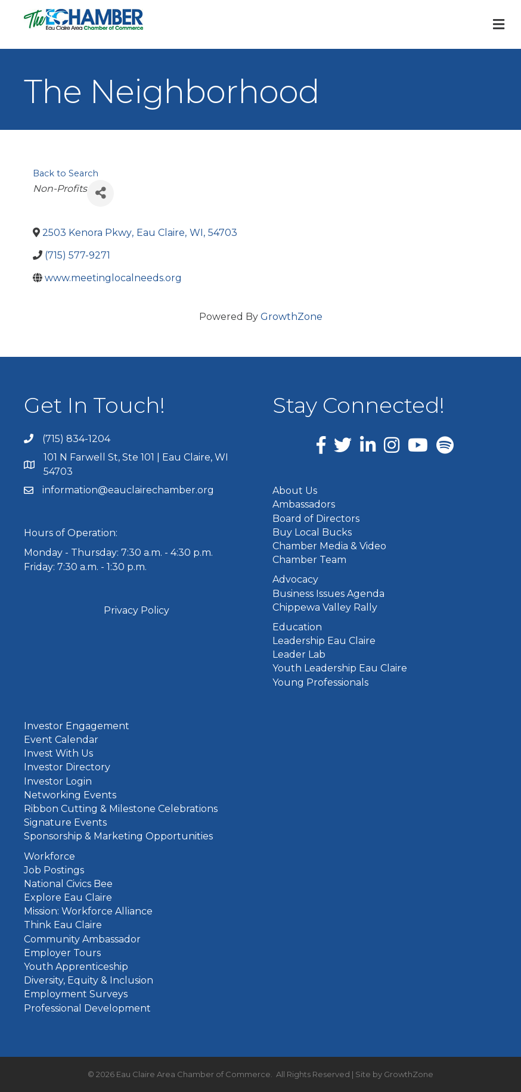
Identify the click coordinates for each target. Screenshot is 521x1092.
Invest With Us (58, 753)
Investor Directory (67, 767)
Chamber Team (309, 559)
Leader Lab (298, 654)
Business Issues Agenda (328, 593)
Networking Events (70, 795)
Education (297, 627)
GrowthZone (291, 316)
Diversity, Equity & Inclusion (88, 980)
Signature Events (65, 822)
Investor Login (58, 781)
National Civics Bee (68, 883)
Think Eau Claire (63, 925)
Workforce (49, 856)
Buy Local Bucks (312, 532)
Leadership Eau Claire (324, 640)
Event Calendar (61, 739)
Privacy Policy (136, 610)
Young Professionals (320, 682)
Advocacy (295, 579)
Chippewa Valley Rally (324, 607)
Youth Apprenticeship (76, 966)
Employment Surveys (76, 994)
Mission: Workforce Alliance (88, 911)
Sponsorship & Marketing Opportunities (118, 836)
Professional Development (87, 1008)
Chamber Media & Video (329, 546)
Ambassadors (303, 504)
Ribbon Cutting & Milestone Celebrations (121, 808)
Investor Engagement (76, 726)
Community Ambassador (82, 939)
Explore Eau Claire (68, 897)
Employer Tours (62, 953)
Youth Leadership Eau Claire (339, 668)
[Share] (100, 193)
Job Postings (54, 870)
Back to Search (65, 173)
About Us (294, 490)
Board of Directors (315, 518)
